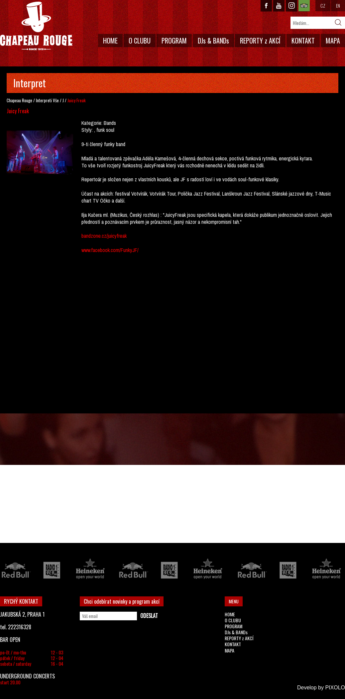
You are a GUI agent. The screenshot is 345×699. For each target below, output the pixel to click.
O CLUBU (140, 40)
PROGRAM (174, 40)
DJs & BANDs (213, 40)
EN (338, 5)
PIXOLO (335, 687)
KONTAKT (303, 40)
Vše (56, 100)
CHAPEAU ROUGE (36, 26)
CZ (322, 5)
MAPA (333, 40)
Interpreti (44, 100)
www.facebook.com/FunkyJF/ (110, 250)
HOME (110, 40)
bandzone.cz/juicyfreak (104, 235)
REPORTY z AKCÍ (260, 40)
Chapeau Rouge (19, 100)
